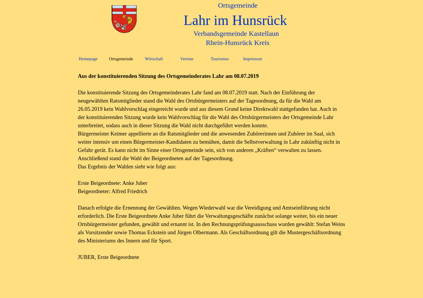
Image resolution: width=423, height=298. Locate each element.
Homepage (88, 58)
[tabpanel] (211, 166)
